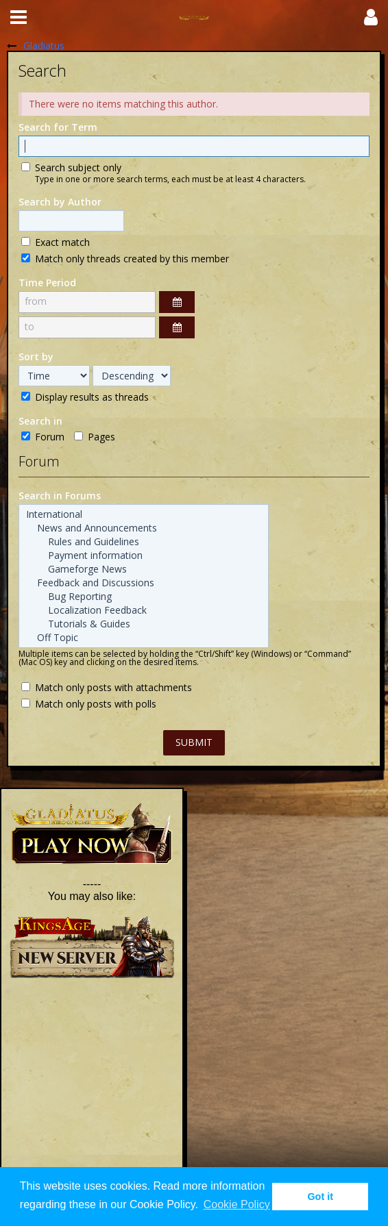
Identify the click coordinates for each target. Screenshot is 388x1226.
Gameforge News (144, 569)
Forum (42, 436)
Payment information (144, 555)
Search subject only (71, 167)
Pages (94, 436)
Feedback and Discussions (144, 583)
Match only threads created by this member (125, 258)
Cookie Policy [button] (237, 1204)
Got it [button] (320, 1196)
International (144, 514)
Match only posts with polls (88, 703)
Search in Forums (60, 495)
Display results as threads (85, 396)
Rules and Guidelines (144, 542)
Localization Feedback (144, 610)
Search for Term (58, 127)
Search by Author (60, 201)
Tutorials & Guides (144, 624)
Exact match (55, 242)
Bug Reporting (144, 596)
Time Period (47, 282)
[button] (18, 17)
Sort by (36, 356)
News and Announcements (144, 528)
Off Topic (144, 638)
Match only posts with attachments (106, 687)
